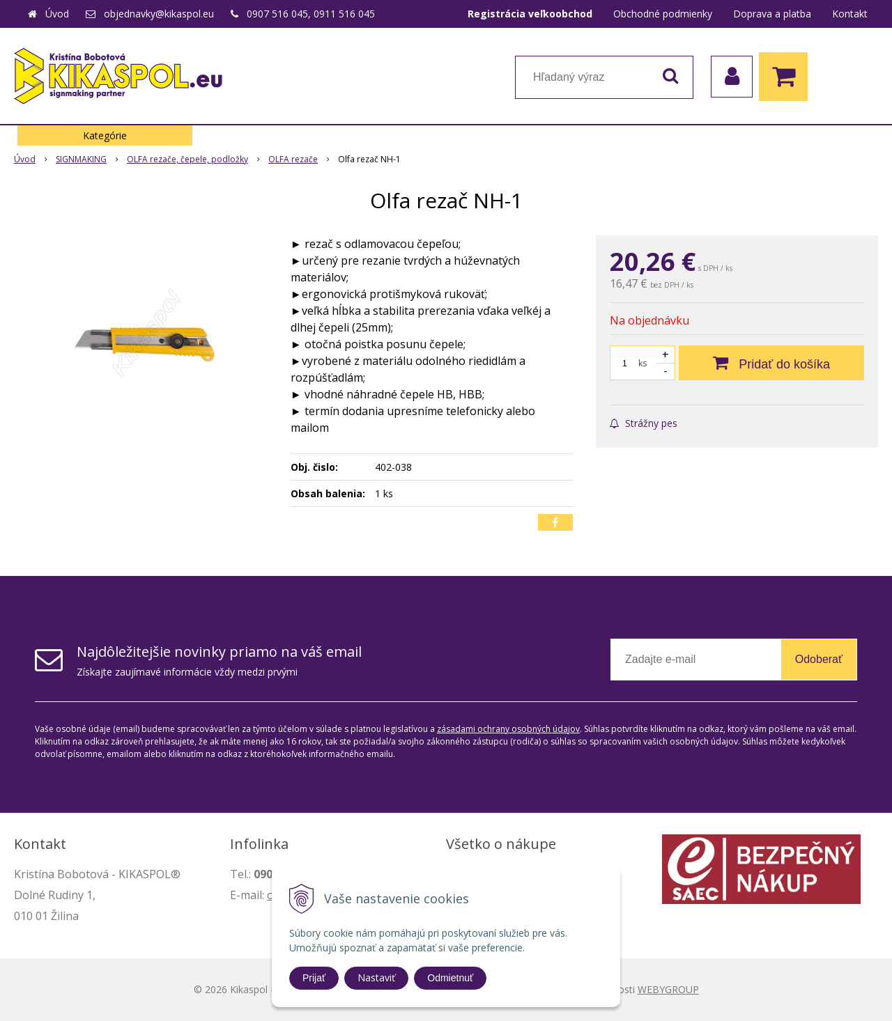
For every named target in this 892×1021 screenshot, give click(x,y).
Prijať (313, 977)
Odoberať (819, 659)
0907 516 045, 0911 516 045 (311, 13)
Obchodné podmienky (662, 13)
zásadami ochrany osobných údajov (508, 729)
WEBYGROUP (668, 989)
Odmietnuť (450, 977)
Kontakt (850, 13)
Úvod (57, 13)
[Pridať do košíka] (771, 362)
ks (642, 363)
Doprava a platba (772, 13)
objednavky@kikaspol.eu (159, 13)
